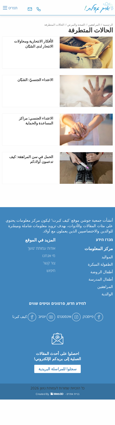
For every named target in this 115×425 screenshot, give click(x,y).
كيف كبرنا (24, 316)
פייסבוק (93, 316)
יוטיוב (46, 316)
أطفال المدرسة (101, 279)
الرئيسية (108, 25)
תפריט (12, 7)
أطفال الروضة (101, 271)
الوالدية (107, 293)
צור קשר (49, 262)
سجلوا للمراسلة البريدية (57, 368)
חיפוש (51, 270)
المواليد (107, 256)
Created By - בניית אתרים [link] (57, 394)
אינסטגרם (69, 316)
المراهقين (94, 25)
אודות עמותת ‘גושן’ (42, 248)
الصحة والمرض (76, 25)
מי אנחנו (48, 255)
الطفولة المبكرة (100, 264)
